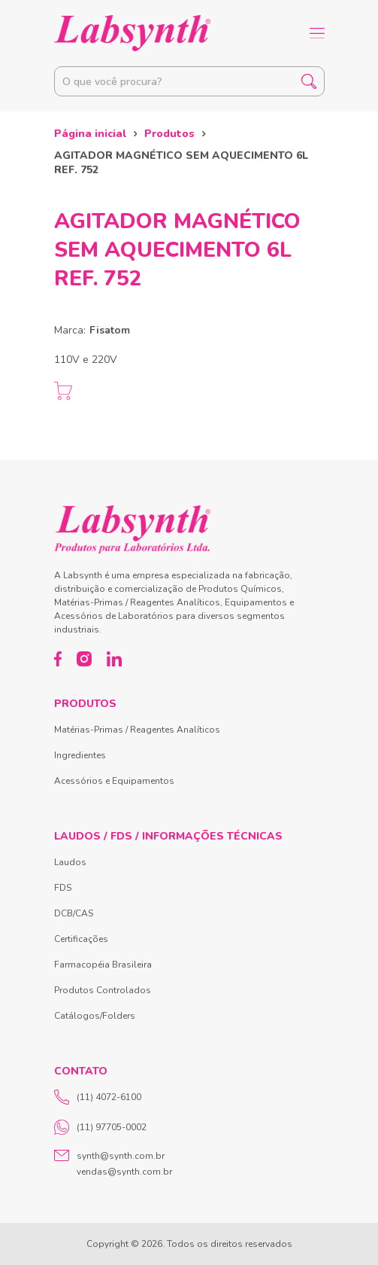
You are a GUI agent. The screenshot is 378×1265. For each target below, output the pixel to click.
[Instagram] (84, 658)
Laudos (70, 862)
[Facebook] (58, 658)
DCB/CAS (73, 913)
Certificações (81, 939)
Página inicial (90, 133)
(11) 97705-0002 (100, 1127)
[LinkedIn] (114, 658)
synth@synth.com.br (121, 1156)
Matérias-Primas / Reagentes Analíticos (137, 730)
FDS (62, 888)
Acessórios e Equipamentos (114, 781)
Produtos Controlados (102, 990)
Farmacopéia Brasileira (103, 965)
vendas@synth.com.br (124, 1172)
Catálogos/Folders (94, 1016)
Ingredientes (80, 755)
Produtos (169, 133)
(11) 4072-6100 (97, 1097)
